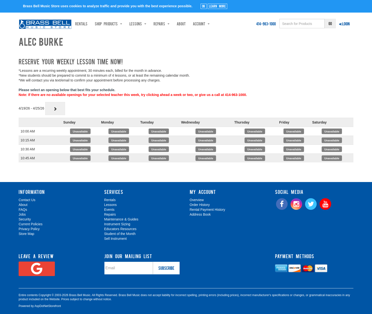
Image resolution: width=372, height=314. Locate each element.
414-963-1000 (266, 24)
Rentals (98, 24)
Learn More (217, 6)
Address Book (200, 214)
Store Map (26, 234)
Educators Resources (120, 229)
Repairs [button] (179, 24)
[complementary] (334, 287)
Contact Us (27, 200)
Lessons (110, 205)
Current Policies (31, 224)
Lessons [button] (154, 24)
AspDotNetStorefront (47, 306)
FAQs (23, 210)
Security (25, 219)
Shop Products (125, 24)
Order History (200, 205)
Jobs (22, 214)
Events (109, 210)
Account (218, 24)
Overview (197, 200)
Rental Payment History (207, 210)
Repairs (110, 214)
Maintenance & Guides (121, 219)
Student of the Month (120, 234)
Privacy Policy (29, 229)
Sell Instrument (115, 239)
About (198, 24)
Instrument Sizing (117, 224)
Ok (203, 6)
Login (344, 24)
